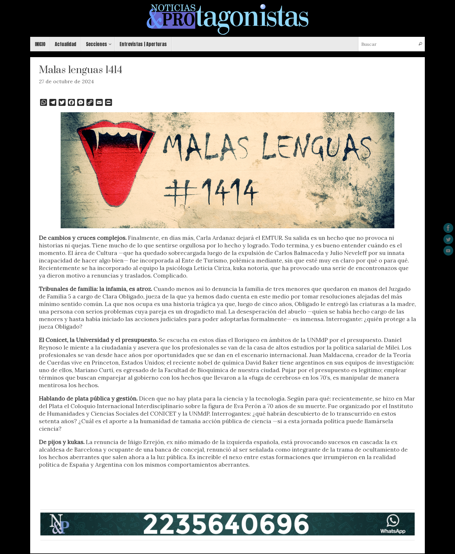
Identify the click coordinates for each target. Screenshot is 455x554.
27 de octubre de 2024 (66, 81)
